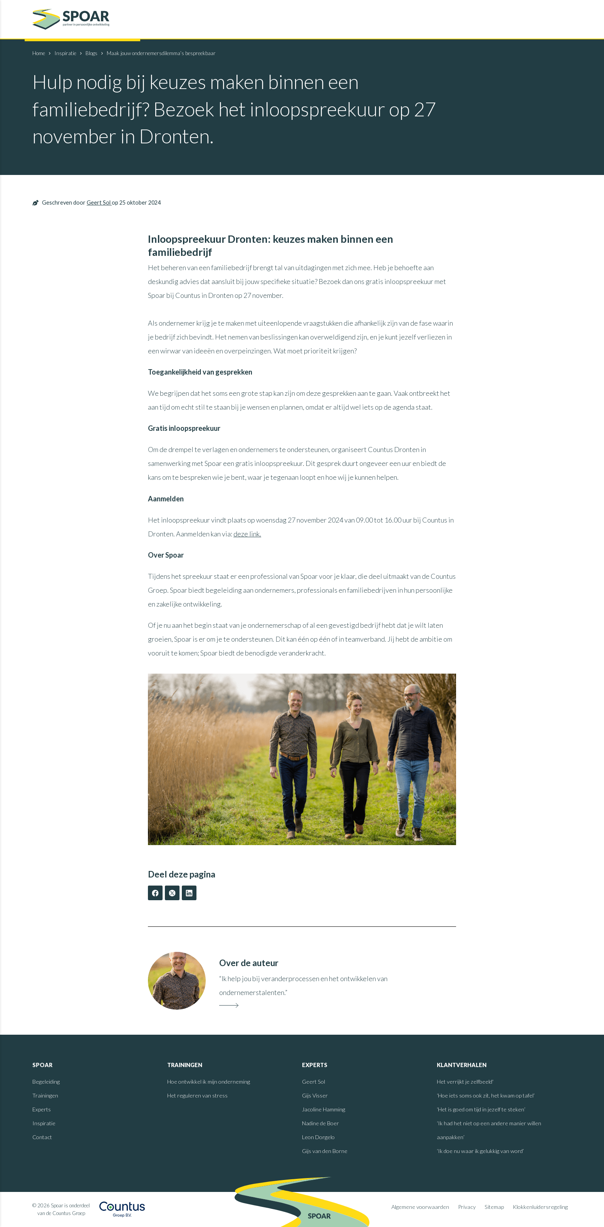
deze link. (247, 533)
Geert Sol (99, 202)
